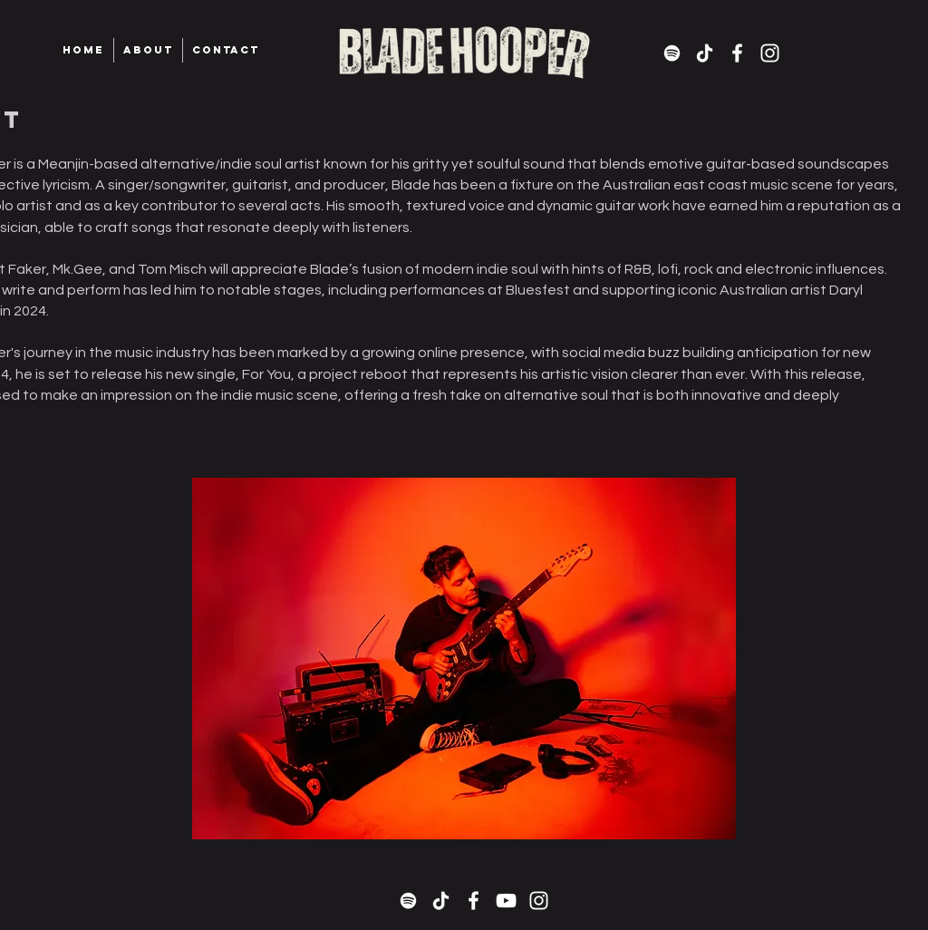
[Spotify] (672, 53)
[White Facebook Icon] (737, 53)
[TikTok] (704, 53)
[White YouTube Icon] (506, 900)
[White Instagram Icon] (770, 53)
